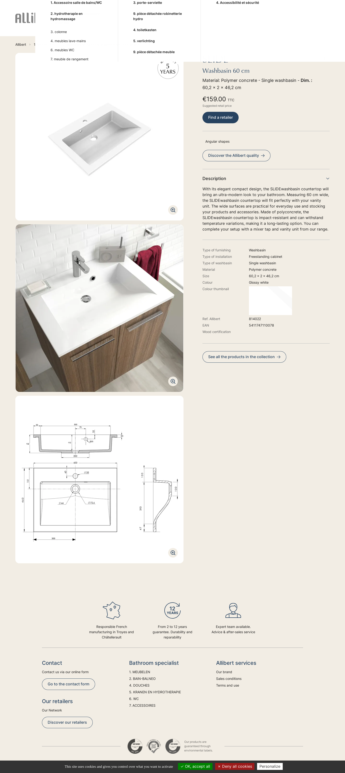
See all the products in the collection (244, 356)
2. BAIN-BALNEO (111, 23)
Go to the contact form (68, 684)
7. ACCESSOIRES (265, 23)
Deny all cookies (235, 766)
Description (266, 178)
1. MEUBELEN (82, 23)
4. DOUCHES (149, 23)
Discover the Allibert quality (236, 155)
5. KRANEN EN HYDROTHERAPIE (186, 23)
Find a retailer (220, 117)
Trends (302, 23)
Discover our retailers (67, 722)
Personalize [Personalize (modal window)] (269, 766)
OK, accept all (195, 766)
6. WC (238, 23)
